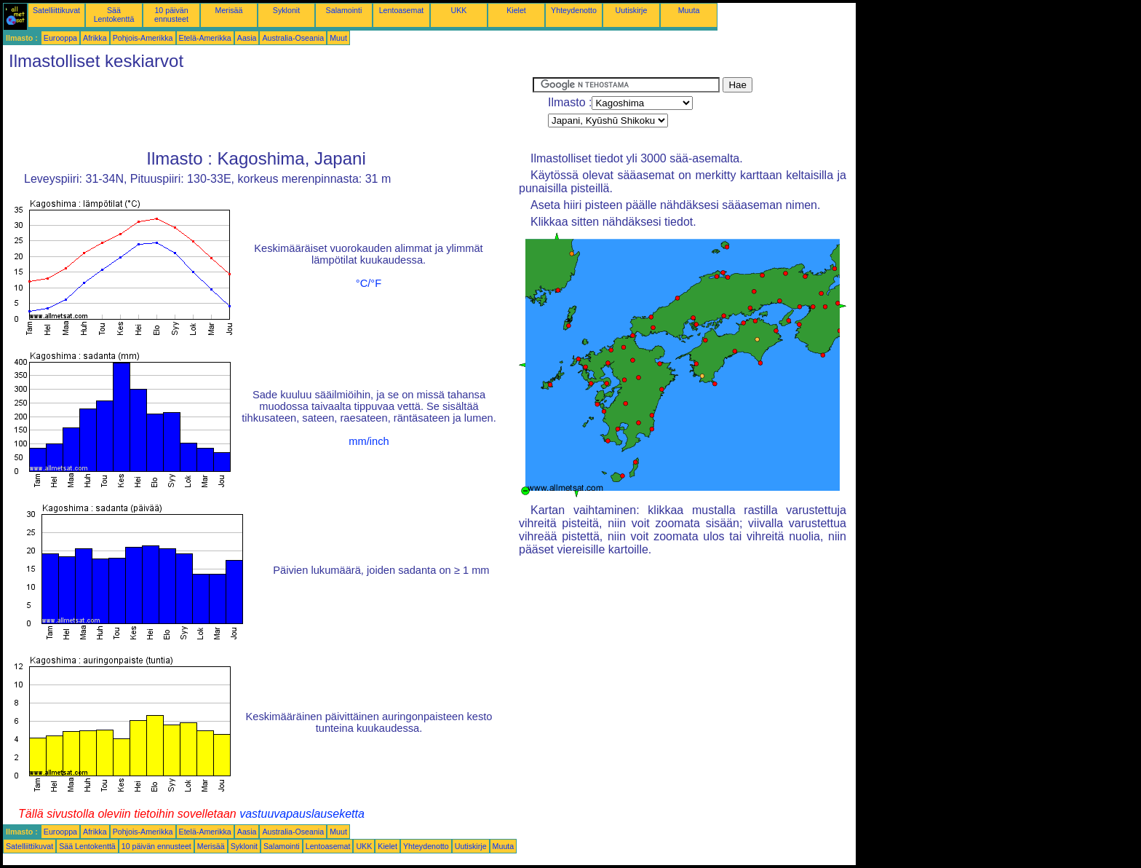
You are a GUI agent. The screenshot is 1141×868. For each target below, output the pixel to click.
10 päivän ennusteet (171, 14)
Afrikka (95, 37)
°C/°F (368, 283)
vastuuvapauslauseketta (302, 814)
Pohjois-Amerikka (143, 37)
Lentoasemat (401, 10)
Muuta (689, 10)
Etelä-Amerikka (205, 37)
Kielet (516, 10)
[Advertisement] (268, 110)
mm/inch (369, 441)
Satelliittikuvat (56, 10)
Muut (338, 37)
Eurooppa (60, 37)
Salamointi (344, 10)
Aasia (247, 37)
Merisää (229, 10)
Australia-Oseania (293, 37)
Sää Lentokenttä (114, 14)
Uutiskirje (632, 10)
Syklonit (286, 10)
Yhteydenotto (574, 10)
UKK (459, 10)
